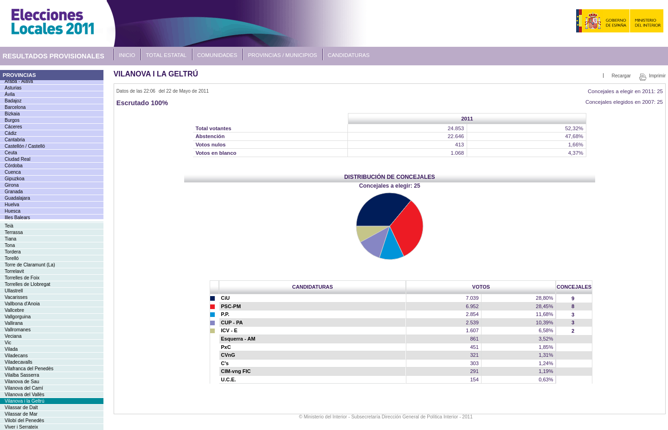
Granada (14, 191)
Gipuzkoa (15, 178)
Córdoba (14, 165)
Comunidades (217, 55)
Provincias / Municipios (282, 55)
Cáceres (13, 126)
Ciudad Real (17, 159)
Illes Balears (17, 217)
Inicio (127, 55)
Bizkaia (12, 113)
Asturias (13, 87)
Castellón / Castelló (25, 146)
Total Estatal (166, 55)
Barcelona (15, 107)
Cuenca (13, 172)
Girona (12, 185)
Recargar (620, 75)
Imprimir (657, 75)
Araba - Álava (19, 81)
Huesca (12, 211)
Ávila (10, 94)
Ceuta (11, 152)
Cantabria (15, 139)
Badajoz (13, 100)
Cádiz (11, 133)
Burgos (12, 120)
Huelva (12, 204)
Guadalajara (17, 198)
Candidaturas (349, 55)
